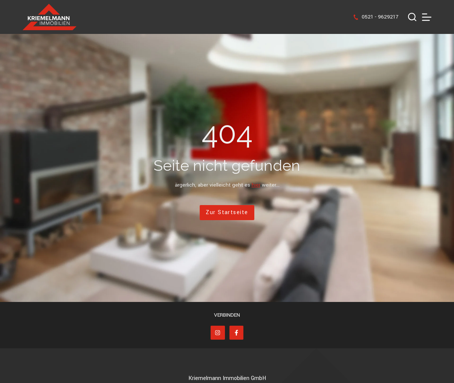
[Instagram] (218, 333)
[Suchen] (412, 17)
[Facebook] (236, 333)
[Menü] (426, 17)
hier (256, 184)
